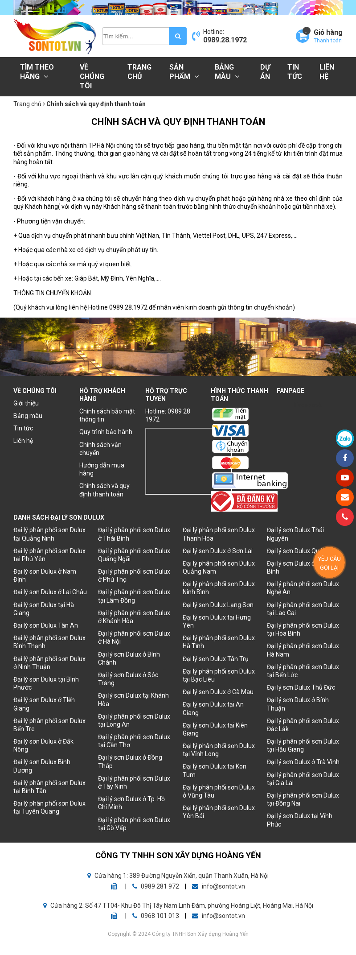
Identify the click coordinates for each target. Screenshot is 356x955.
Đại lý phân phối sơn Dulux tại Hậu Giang (303, 745)
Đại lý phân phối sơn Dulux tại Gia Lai (303, 778)
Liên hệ (326, 72)
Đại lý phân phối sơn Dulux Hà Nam (303, 649)
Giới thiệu (26, 403)
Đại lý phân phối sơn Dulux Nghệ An (303, 587)
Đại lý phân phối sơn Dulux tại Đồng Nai (303, 799)
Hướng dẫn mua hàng (101, 469)
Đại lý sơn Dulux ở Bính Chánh (129, 658)
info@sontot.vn (218, 886)
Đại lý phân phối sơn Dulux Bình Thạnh (49, 641)
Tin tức (294, 72)
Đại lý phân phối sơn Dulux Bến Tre (49, 724)
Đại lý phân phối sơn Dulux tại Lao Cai (303, 608)
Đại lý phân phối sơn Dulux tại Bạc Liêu (219, 675)
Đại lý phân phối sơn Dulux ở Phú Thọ (134, 575)
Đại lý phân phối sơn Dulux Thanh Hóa (219, 534)
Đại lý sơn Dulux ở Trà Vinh (303, 761)
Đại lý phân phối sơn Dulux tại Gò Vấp (134, 823)
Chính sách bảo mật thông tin (107, 415)
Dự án (265, 72)
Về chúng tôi (92, 76)
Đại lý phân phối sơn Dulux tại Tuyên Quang (49, 807)
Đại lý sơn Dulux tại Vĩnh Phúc (299, 819)
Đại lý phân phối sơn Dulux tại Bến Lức (303, 670)
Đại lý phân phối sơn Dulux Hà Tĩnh (219, 641)
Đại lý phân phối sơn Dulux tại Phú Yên (49, 554)
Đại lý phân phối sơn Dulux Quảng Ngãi (134, 554)
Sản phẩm (184, 72)
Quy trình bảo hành (105, 431)
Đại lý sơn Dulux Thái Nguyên (295, 534)
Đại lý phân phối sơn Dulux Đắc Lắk (303, 724)
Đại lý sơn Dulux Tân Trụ (216, 658)
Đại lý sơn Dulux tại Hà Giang (43, 608)
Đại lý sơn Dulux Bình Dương (41, 765)
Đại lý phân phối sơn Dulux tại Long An (134, 720)
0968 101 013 (156, 915)
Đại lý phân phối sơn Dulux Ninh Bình (219, 587)
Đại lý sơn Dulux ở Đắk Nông (43, 745)
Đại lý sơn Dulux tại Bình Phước (46, 683)
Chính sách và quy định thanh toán (104, 489)
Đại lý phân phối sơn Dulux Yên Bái (219, 811)
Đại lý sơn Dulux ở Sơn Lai (218, 550)
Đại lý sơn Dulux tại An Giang (213, 708)
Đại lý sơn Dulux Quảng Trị (303, 550)
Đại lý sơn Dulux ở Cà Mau (218, 691)
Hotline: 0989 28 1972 (167, 415)
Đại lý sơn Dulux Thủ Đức (301, 687)
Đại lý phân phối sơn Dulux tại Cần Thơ (134, 740)
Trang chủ (139, 72)
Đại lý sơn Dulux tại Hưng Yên (217, 621)
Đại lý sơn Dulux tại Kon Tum (214, 770)
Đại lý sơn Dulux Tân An (45, 625)
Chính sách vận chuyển (100, 448)
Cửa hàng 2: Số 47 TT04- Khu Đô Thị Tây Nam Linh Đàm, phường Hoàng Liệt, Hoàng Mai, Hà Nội (178, 905)
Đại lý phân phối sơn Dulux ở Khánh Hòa (134, 616)
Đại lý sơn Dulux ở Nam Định (44, 575)
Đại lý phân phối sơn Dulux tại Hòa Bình (303, 629)
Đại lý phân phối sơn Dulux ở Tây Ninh (134, 782)
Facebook (308, 405)
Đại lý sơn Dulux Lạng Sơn (218, 604)
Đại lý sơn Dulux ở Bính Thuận (298, 703)
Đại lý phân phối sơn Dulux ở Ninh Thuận (49, 662)
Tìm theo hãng (37, 72)
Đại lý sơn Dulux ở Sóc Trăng (128, 678)
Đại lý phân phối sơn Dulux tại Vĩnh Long (219, 749)
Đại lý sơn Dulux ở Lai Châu (50, 591)
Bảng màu (227, 72)
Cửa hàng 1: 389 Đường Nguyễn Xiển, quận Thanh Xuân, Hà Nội (178, 875)
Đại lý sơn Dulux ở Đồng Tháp (130, 761)
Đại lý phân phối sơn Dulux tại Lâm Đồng (134, 596)
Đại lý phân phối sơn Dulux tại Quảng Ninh (49, 534)
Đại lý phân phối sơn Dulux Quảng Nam (219, 567)
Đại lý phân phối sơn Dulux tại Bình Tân (49, 786)
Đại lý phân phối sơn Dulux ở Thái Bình (134, 534)
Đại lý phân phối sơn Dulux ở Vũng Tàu (219, 791)
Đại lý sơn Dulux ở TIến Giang (44, 703)
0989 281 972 (156, 886)
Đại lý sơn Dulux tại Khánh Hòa (133, 699)
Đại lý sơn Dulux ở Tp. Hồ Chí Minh (131, 802)
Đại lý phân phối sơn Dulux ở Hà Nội (134, 637)
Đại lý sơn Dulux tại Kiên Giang (215, 729)
